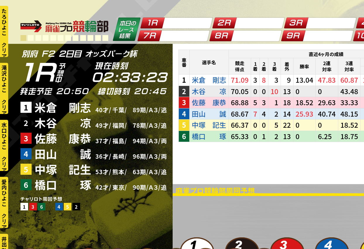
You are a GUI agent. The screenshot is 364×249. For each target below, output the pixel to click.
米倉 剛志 (63, 107)
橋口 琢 (63, 185)
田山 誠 (63, 154)
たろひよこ (4, 22)
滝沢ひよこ (4, 79)
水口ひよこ (4, 136)
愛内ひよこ (4, 193)
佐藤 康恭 (63, 138)
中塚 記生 (63, 169)
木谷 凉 (63, 123)
